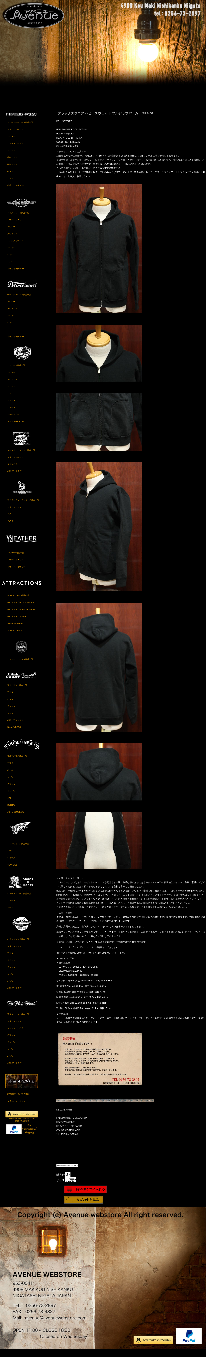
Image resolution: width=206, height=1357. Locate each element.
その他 (10, 528)
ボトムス (11, 407)
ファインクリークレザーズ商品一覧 (23, 507)
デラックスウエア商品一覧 (19, 301)
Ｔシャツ (11, 157)
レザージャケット (15, 136)
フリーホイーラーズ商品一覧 (20, 129)
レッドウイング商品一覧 (18, 850)
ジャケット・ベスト (16, 1035)
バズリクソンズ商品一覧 (18, 946)
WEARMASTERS (15, 630)
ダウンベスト (13, 471)
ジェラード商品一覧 (16, 372)
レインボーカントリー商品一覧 (21, 457)
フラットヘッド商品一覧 (18, 1021)
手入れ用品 (12, 872)
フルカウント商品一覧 (17, 692)
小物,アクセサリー (15, 192)
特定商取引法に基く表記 (18, 1101)
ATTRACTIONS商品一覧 (18, 602)
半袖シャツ (12, 171)
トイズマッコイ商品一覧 (18, 220)
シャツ (10, 262)
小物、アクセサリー (16, 574)
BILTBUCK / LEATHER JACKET (22, 616)
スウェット (12, 240)
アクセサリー (13, 421)
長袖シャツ (12, 164)
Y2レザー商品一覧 (15, 560)
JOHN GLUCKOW (15, 428)
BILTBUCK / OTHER (16, 623)
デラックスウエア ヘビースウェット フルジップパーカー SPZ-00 (105, 120)
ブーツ (10, 858)
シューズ (11, 414)
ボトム (10, 777)
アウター (11, 143)
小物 (9, 805)
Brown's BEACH (14, 734)
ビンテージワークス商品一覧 (20, 666)
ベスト (10, 178)
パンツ (10, 185)
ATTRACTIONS (14, 637)
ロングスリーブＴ (15, 150)
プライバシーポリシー (17, 1108)
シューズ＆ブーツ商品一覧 (19, 900)
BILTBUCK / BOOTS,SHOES (20, 609)
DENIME (11, 812)
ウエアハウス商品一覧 (17, 763)
